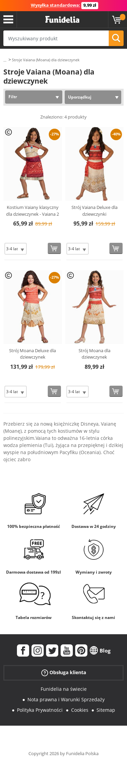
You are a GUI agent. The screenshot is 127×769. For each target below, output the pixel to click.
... (4, 60)
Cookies (79, 710)
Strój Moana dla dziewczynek (94, 353)
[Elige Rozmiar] (15, 249)
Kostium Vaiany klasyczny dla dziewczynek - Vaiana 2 (32, 210)
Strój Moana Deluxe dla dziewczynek (32, 353)
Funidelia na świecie (64, 689)
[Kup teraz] (54, 248)
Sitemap (106, 710)
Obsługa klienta (63, 672)
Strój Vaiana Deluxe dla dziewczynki (94, 210)
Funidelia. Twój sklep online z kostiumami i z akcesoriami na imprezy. (62, 19)
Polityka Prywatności (40, 710)
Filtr (12, 97)
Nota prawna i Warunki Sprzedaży (66, 699)
